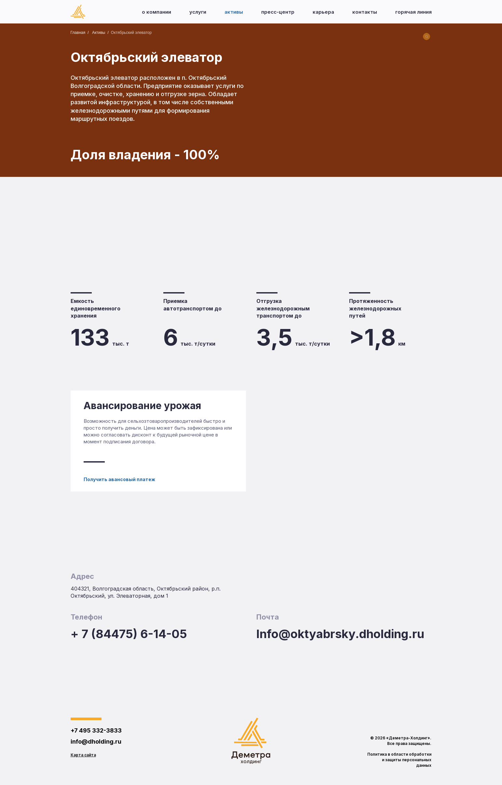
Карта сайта (83, 754)
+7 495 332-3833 (96, 730)
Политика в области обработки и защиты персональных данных (399, 760)
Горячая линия (413, 12)
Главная (78, 32)
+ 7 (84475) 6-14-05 (129, 634)
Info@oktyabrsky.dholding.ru (340, 634)
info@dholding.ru (96, 741)
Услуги (197, 12)
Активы (233, 12)
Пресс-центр (277, 12)
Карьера (323, 12)
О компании (156, 12)
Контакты (364, 12)
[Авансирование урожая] (158, 441)
